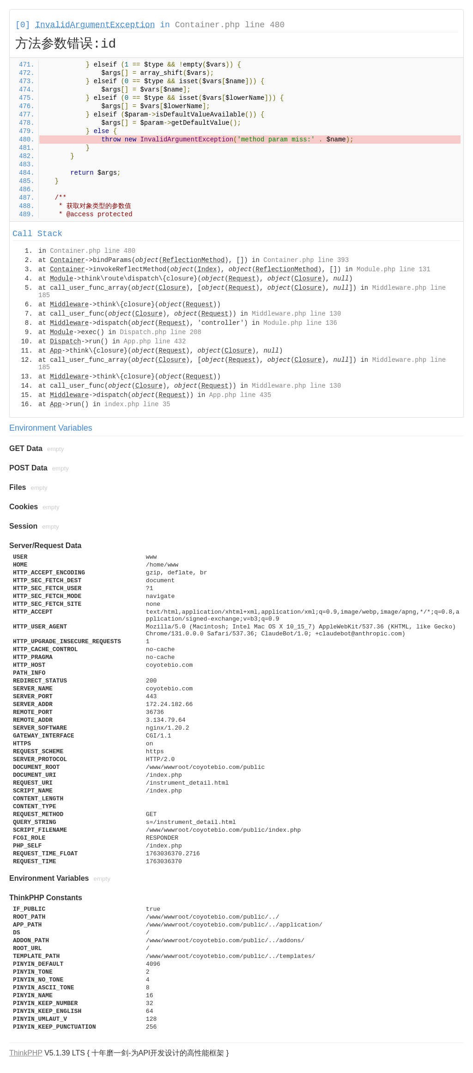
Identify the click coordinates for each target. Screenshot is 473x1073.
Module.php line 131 (394, 269)
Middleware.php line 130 (296, 313)
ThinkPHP (25, 1053)
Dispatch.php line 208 (160, 332)
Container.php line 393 (306, 260)
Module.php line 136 (300, 323)
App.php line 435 (240, 395)
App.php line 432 (155, 341)
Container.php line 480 (230, 25)
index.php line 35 (137, 404)
